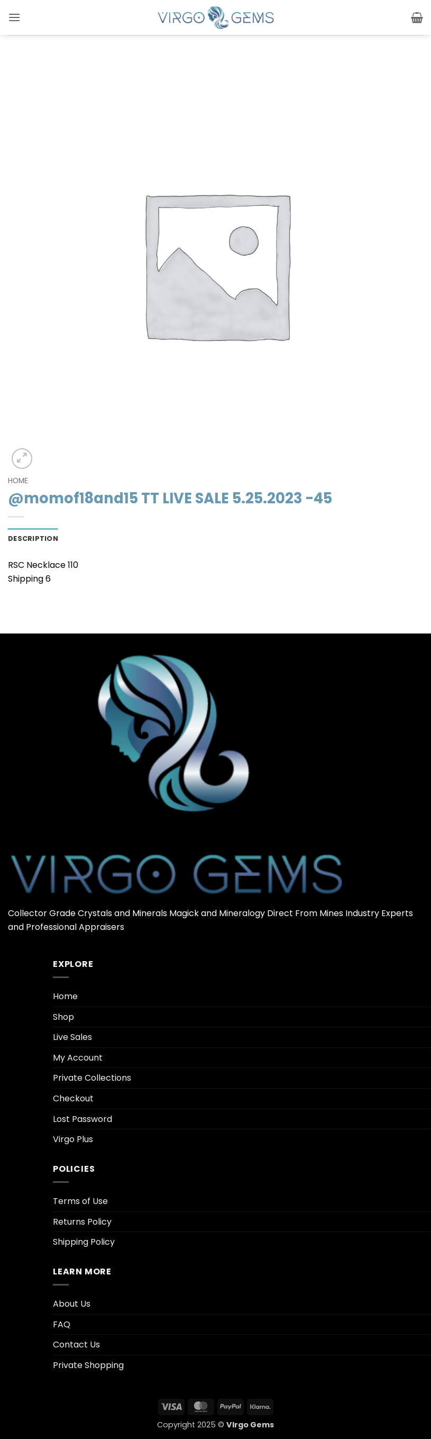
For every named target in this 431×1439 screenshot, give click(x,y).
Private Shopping (88, 1365)
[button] (14, 17)
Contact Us (76, 1344)
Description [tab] (33, 538)
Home (18, 481)
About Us (71, 1304)
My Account (78, 1058)
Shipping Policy (84, 1242)
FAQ (61, 1324)
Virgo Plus (73, 1139)
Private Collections (92, 1078)
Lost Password (82, 1119)
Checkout (73, 1098)
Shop (63, 1017)
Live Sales (72, 1037)
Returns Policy (82, 1222)
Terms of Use (80, 1201)
